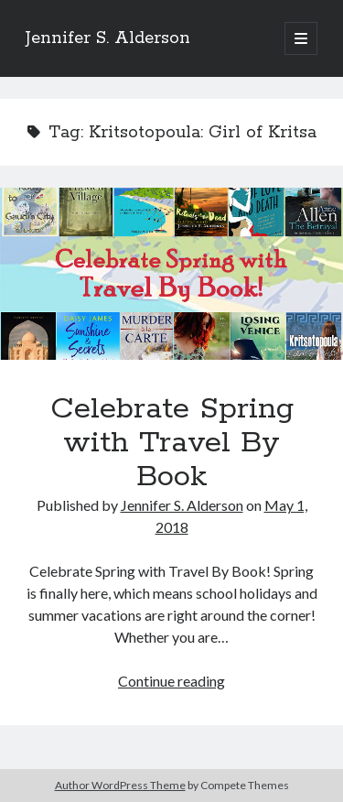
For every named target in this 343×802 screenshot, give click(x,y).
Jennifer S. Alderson (108, 38)
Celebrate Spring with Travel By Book (171, 274)
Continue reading (171, 680)
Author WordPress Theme (120, 785)
